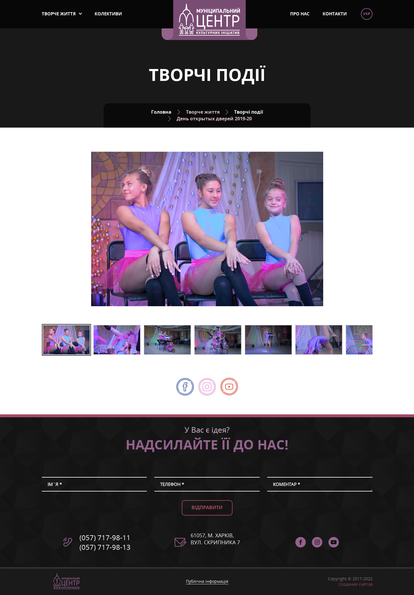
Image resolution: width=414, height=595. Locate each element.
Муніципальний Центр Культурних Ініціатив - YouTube (229, 387)
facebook (185, 380)
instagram (207, 380)
